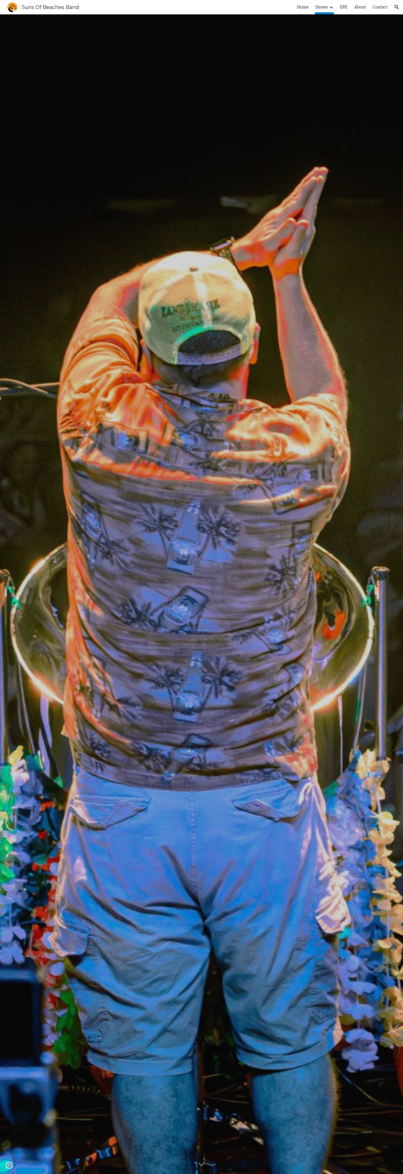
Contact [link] (380, 7)
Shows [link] (321, 7)
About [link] (360, 7)
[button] (397, 7)
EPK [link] (343, 7)
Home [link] (303, 7)
